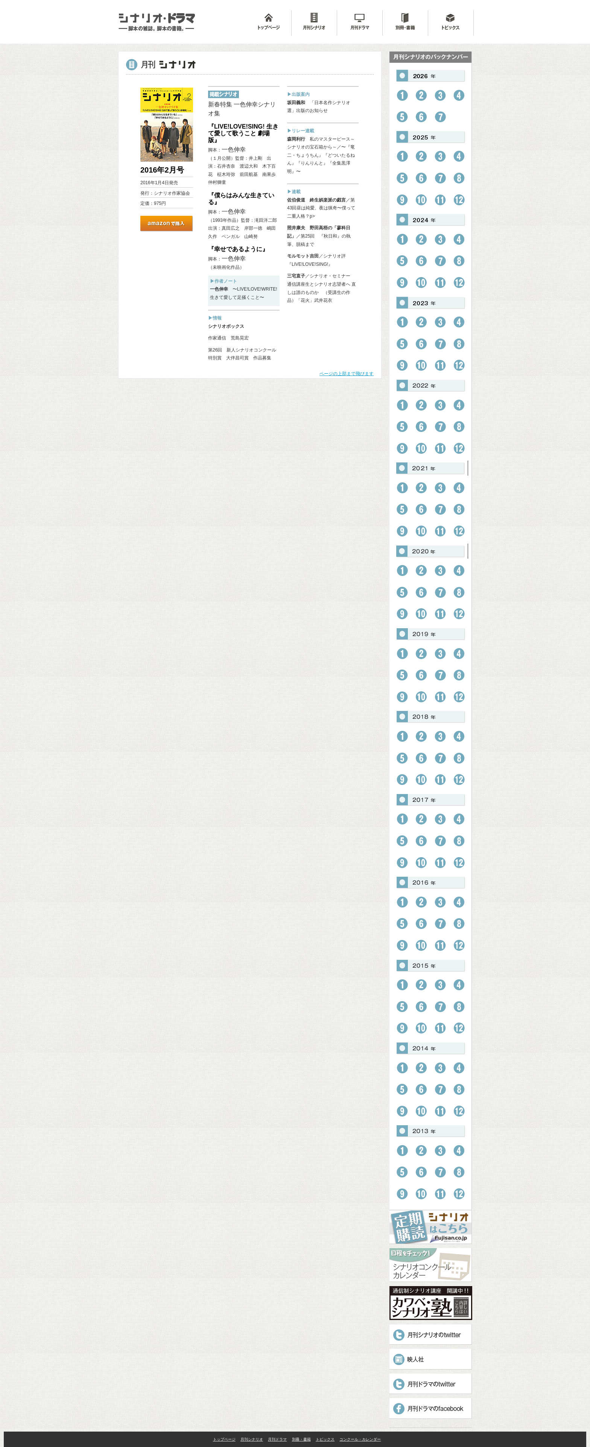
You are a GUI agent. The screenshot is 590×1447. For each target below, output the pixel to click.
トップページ (224, 1439)
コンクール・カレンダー (360, 1439)
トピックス (325, 1439)
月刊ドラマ (277, 1439)
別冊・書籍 (301, 1439)
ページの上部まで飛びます (346, 373)
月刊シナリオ (251, 1439)
